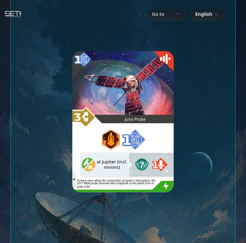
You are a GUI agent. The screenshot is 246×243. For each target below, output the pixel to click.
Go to (165, 14)
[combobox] (207, 14)
